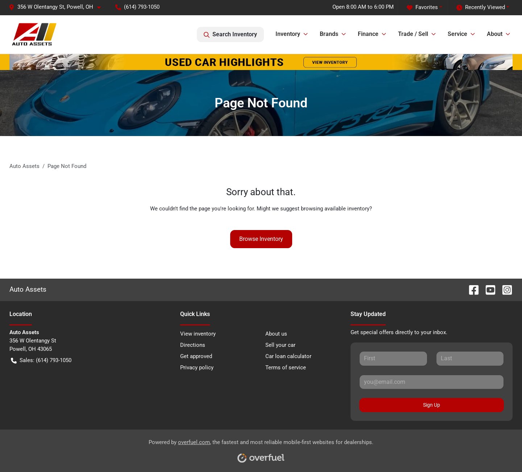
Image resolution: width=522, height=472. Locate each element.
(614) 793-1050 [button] (137, 7)
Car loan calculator (288, 356)
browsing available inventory (335, 208)
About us (276, 334)
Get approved (196, 356)
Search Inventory (230, 34)
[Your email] (431, 382)
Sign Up (431, 405)
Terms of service (285, 367)
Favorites (422, 7)
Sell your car (280, 345)
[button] (57, 7)
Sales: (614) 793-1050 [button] (41, 360)
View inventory (198, 334)
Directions (192, 345)
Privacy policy (197, 367)
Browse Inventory (261, 238)
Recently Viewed (480, 7)
